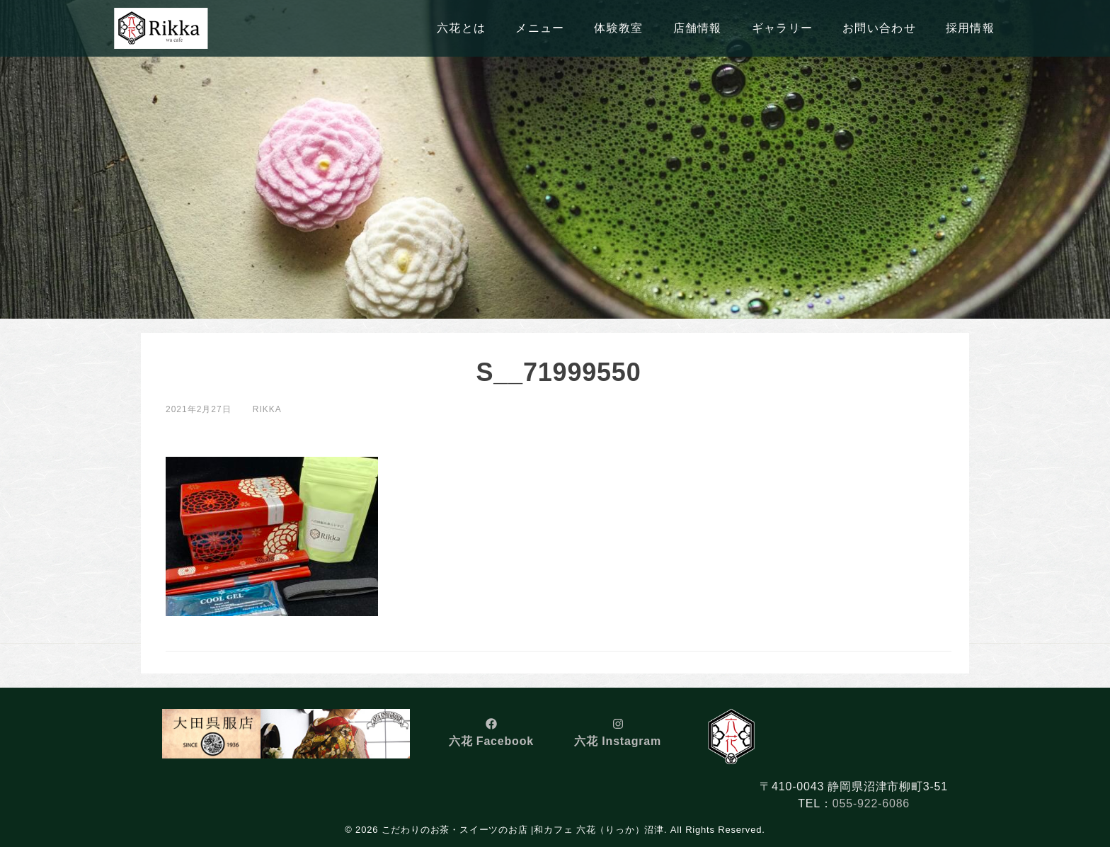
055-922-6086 (871, 803)
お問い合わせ (879, 28)
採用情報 (970, 28)
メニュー (539, 28)
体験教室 (618, 28)
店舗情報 (697, 28)
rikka (267, 409)
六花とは (461, 28)
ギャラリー (782, 28)
